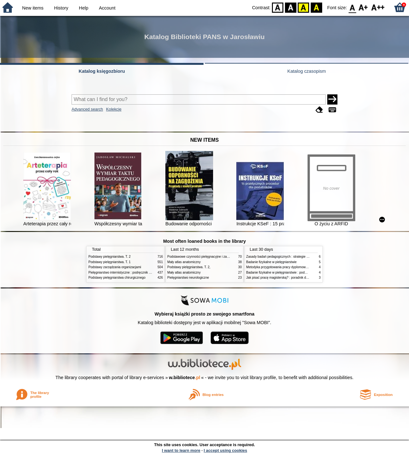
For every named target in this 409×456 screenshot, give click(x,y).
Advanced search (87, 109)
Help (83, 7)
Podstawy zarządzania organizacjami (114, 267)
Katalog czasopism (307, 71)
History (61, 7)
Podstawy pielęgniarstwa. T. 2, (188, 267)
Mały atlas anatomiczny (184, 262)
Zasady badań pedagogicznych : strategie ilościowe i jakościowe (291, 256)
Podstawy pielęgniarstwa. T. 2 (109, 256)
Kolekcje (113, 109)
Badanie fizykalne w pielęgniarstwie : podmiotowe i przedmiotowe (292, 272)
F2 (378, 7)
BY (316, 7)
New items (33, 7)
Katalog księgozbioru (102, 71)
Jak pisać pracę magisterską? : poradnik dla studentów (285, 277)
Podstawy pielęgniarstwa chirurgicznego (116, 277)
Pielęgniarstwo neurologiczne (188, 277)
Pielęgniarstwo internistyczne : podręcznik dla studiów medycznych (136, 272)
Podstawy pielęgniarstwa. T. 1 (109, 262)
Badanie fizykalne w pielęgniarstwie (271, 262)
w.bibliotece (184, 377)
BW (291, 7)
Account (107, 7)
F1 (363, 7)
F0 (352, 7)
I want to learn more (181, 450)
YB (303, 7)
